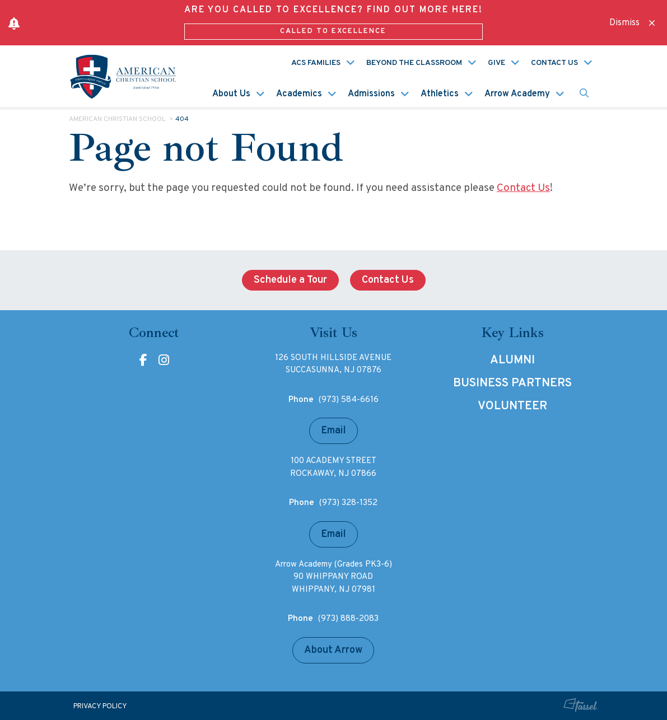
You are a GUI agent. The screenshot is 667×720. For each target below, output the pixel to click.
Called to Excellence (333, 31)
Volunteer (512, 406)
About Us (231, 94)
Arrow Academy (517, 94)
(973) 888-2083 (348, 619)
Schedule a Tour (290, 280)
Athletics (440, 94)
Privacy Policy (100, 706)
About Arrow (333, 650)
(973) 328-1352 (348, 503)
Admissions (371, 94)
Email (333, 430)
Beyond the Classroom (414, 63)
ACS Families (316, 63)
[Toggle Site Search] (584, 94)
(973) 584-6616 (349, 400)
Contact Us (554, 63)
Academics (299, 94)
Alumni (512, 360)
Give (496, 63)
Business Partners (512, 383)
